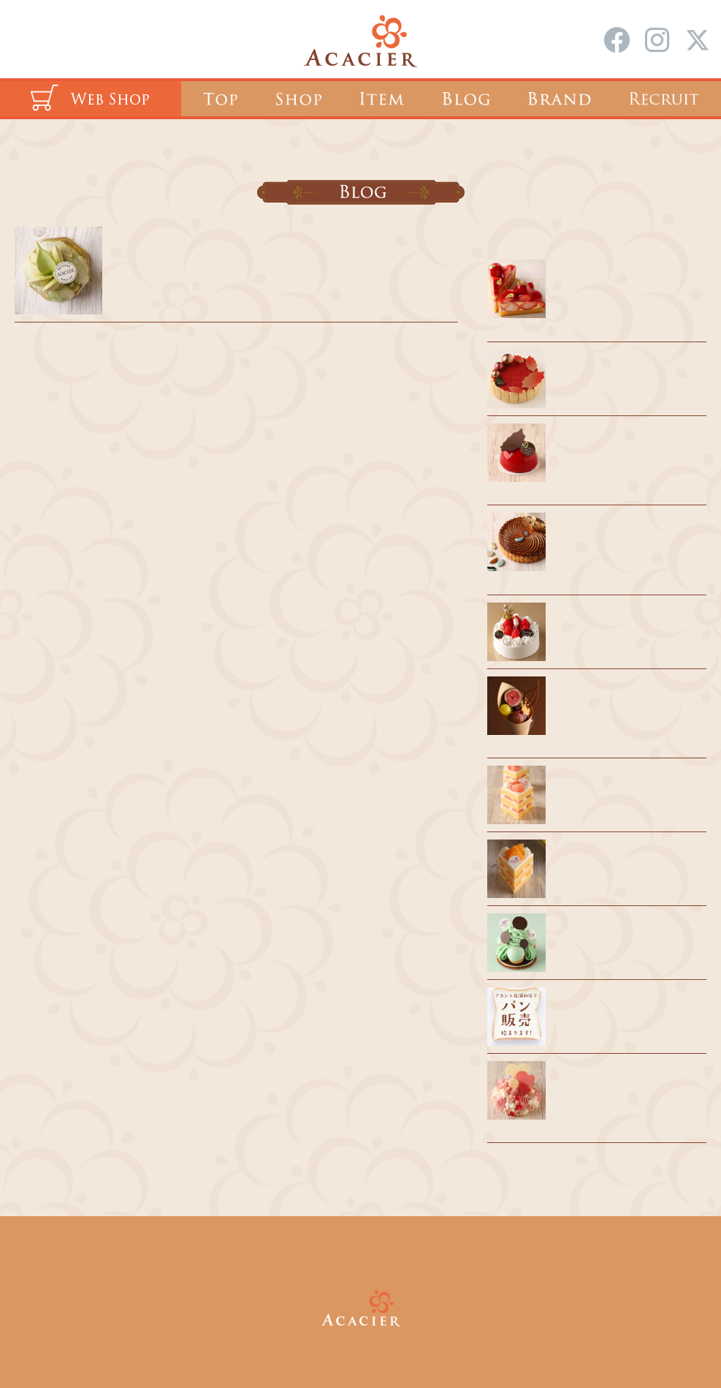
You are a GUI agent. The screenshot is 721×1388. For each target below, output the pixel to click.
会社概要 (400, 1256)
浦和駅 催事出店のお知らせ (624, 785)
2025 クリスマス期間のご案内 (629, 369)
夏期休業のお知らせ (606, 933)
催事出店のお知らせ (606, 859)
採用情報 (322, 1256)
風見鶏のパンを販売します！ (628, 1007)
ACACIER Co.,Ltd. (381, 1343)
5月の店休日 (153, 247)
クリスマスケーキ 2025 (613, 622)
